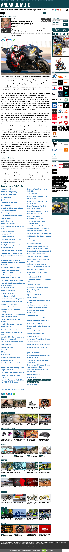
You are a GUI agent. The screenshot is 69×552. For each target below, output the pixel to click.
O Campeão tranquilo (7, 248)
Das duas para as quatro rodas (10, 270)
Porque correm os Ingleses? (35, 350)
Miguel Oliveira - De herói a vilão (11, 239)
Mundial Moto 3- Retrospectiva (36, 254)
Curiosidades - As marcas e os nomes (12, 280)
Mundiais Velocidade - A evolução (36, 206)
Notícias (6, 9)
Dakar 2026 (11, 9)
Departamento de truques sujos (10, 278)
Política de (49, 550)
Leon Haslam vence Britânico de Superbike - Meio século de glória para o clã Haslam (13, 263)
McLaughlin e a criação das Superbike (38, 321)
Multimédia (4, 460)
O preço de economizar (8, 291)
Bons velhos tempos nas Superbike (11, 301)
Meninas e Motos (6, 344)
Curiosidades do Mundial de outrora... (38, 287)
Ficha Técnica (55, 542)
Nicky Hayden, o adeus (33, 336)
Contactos (50, 542)
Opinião (15, 9)
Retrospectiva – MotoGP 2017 (35, 243)
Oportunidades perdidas (34, 209)
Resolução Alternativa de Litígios (32, 543)
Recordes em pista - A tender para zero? (12, 299)
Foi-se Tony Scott (32, 194)
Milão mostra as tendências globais (11, 250)
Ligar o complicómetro (7, 189)
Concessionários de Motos (58, 181)
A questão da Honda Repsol (9, 203)
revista (35, 12)
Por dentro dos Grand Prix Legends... (12, 267)
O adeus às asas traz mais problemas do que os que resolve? (39, 381)
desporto (26, 12)
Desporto (3, 476)
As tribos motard (6, 197)
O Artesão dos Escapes (33, 374)
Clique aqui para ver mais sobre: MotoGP (13, 389)
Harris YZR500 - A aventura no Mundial (38, 267)
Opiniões (3, 444)
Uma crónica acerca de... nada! (10, 329)
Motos (18, 9)
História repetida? (6, 327)
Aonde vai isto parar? (7, 221)
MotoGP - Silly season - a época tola (11, 324)
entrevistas (64, 12)
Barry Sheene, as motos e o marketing (12, 342)
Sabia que (3, 492)
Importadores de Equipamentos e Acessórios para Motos (59, 187)
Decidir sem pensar (6, 213)
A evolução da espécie (7, 231)
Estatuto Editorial (62, 542)
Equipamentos (23, 9)
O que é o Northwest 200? (34, 295)
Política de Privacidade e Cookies (7, 543)
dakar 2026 (39, 12)
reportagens (54, 12)
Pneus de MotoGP (32, 241)
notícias (3, 16)
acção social (3, 14)
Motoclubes (38, 9)
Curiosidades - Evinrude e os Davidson (12, 372)
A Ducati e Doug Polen (33, 284)
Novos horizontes (6, 205)
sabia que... (49, 12)
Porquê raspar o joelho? (8, 296)
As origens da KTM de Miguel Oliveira (38, 339)
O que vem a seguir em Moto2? (36, 269)
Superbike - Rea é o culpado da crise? (12, 253)
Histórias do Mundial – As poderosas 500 (39, 233)
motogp (44, 12)
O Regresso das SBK (33, 385)
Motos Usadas (55, 176)
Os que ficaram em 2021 (8, 242)
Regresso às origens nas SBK (35, 334)
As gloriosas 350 (31, 297)
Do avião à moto (6, 355)
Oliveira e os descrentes (8, 224)
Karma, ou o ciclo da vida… (35, 323)
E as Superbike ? (6, 234)
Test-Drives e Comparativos (7, 412)
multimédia (59, 12)
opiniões (22, 12)
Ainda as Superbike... (33, 315)
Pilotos (65, 190)
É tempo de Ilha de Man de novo (36, 331)
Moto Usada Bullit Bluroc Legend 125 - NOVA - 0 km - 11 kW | (60, 205)
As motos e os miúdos (7, 293)
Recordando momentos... (34, 342)
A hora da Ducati (6, 218)
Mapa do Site (41, 543)
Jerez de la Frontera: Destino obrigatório (39, 344)
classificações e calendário (11, 16)
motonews (7, 12)
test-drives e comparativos (15, 12)
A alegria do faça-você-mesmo (10, 307)
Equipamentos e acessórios (7, 428)
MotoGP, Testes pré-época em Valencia (12, 245)
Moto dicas (4, 507)
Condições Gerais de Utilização (19, 543)
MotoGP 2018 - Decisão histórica (10, 288)
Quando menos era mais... (34, 353)
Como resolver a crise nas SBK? (36, 318)
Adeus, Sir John (31, 377)
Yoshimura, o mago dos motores (36, 264)
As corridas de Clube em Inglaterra (37, 308)
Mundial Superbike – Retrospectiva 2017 (39, 251)
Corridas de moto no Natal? (35, 226)
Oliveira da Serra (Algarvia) (9, 192)
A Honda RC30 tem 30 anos (9, 304)
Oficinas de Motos (60, 182)
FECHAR (44, 550)
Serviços (34, 9)
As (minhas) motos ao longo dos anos (12, 216)
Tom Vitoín (19, 542)
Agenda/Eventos (64, 176)
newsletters (31, 12)
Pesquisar (65, 20)
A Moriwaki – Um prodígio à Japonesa (38, 256)
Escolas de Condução (61, 188)
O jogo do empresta (7, 360)
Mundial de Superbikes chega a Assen (38, 347)
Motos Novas (55, 178)
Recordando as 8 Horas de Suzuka (37, 305)
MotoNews (4, 397)
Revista (45, 9)
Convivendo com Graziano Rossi (10, 357)
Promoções (29, 9)
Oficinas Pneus (55, 184)
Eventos (2, 9)
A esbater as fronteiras (7, 237)
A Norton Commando (7, 347)
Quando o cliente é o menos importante (13, 200)
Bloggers (61, 190)
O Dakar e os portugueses (8, 194)
